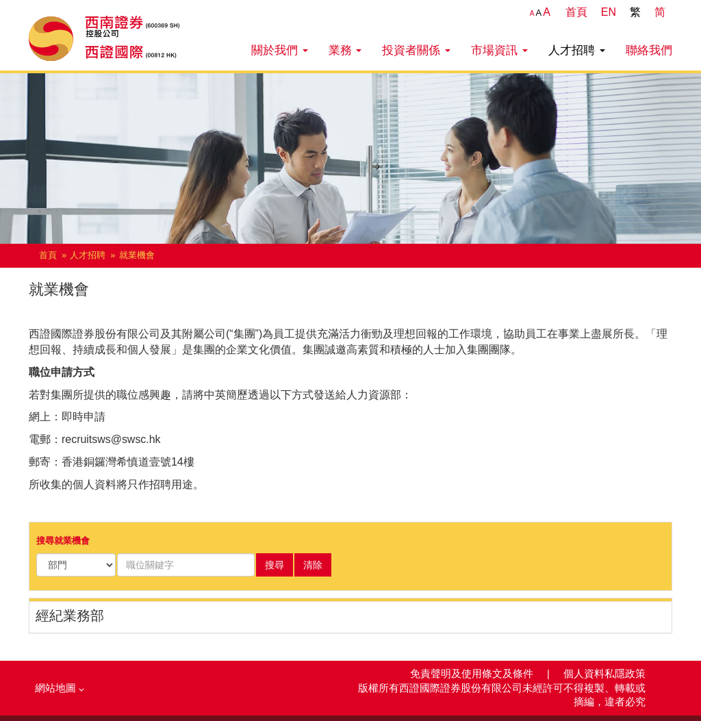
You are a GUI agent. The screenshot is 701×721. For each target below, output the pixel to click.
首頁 (576, 12)
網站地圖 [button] (59, 688)
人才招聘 (576, 50)
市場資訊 (499, 50)
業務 (345, 50)
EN (608, 12)
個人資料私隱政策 (604, 673)
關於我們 (279, 50)
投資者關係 (416, 50)
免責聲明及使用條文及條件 (473, 673)
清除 (312, 564)
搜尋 (274, 564)
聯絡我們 (649, 50)
